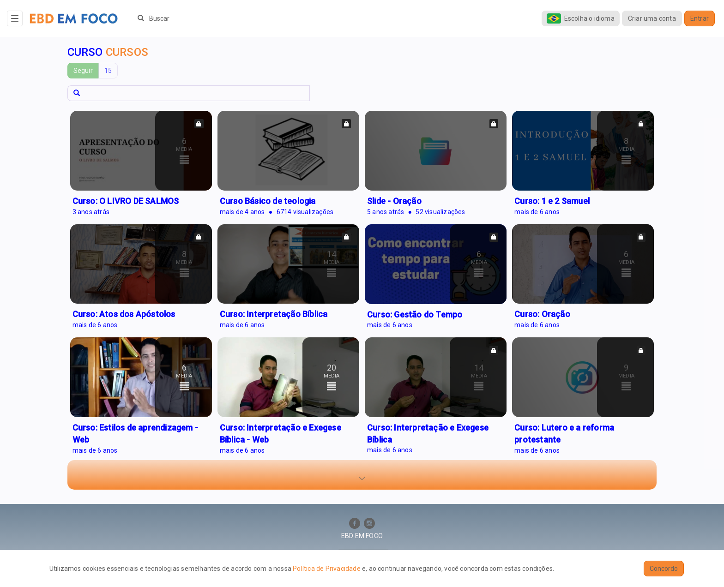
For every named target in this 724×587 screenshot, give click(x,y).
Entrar (699, 18)
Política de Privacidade (327, 568)
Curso (107, 52)
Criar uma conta (652, 18)
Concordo (664, 568)
